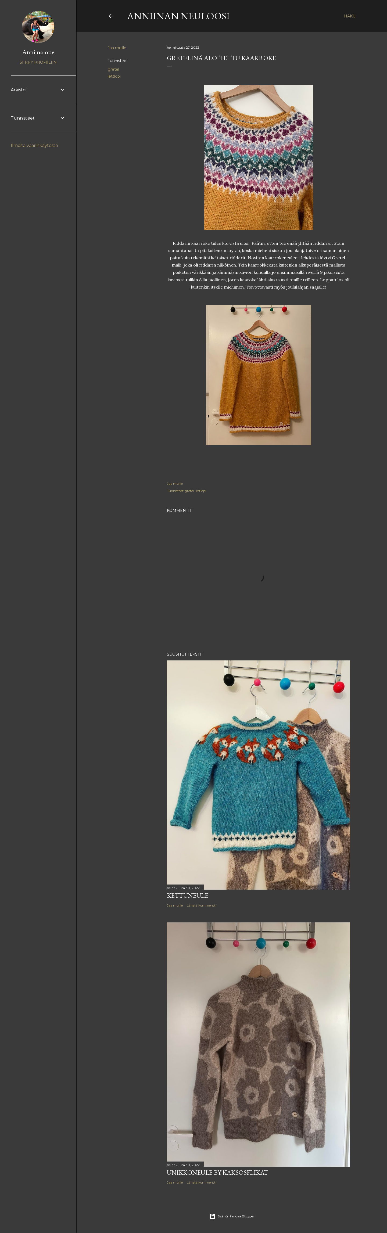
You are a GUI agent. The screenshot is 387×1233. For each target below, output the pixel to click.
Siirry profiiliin (38, 62)
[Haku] (350, 16)
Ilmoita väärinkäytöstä (34, 145)
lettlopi (114, 76)
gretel (113, 69)
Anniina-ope (38, 52)
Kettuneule (187, 895)
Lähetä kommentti (201, 905)
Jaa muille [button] (117, 47)
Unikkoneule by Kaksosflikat (217, 1172)
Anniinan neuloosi (178, 16)
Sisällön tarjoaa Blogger (231, 1216)
